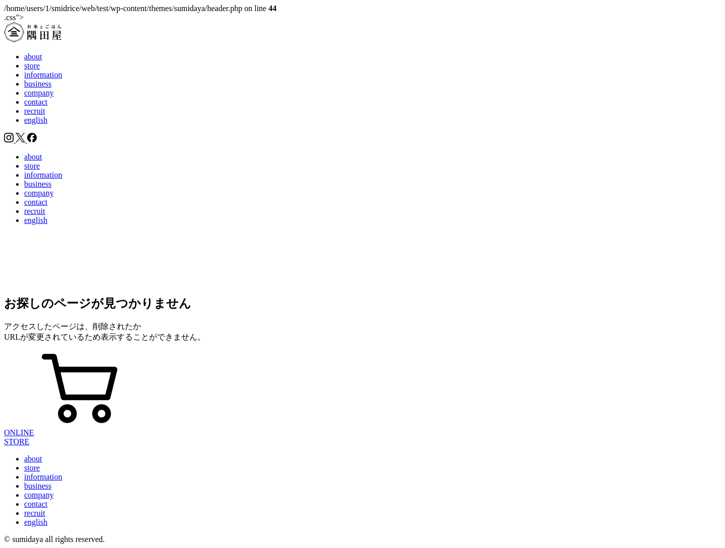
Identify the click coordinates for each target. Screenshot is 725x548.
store (32, 65)
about (33, 56)
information (43, 74)
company (39, 93)
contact (35, 102)
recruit (34, 111)
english (35, 120)
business (37, 84)
